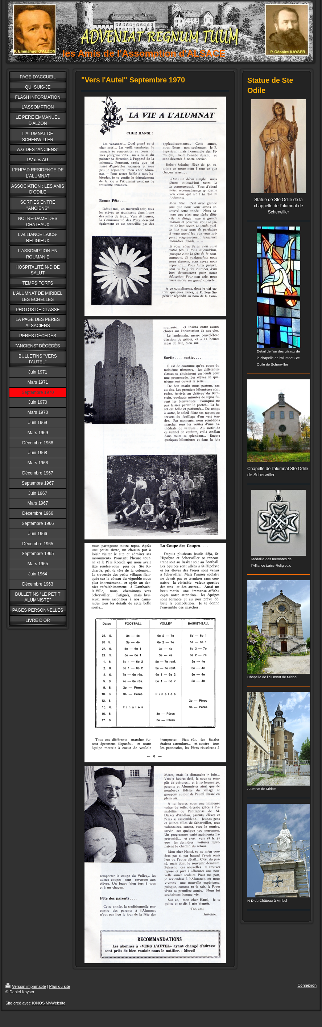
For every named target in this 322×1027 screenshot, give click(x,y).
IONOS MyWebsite (49, 1003)
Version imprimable (25, 986)
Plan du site (59, 986)
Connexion (307, 985)
